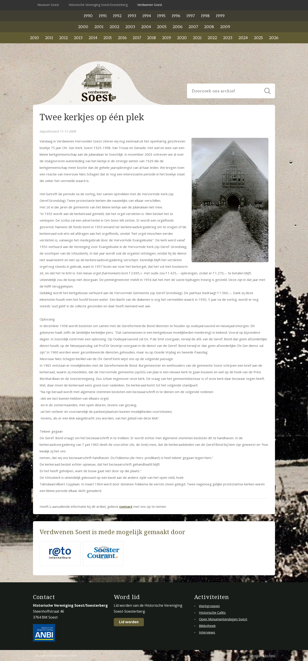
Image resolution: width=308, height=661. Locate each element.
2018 (151, 37)
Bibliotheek (207, 625)
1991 (103, 15)
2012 (63, 37)
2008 (209, 26)
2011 (49, 37)
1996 (176, 15)
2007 (193, 26)
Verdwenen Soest (149, 5)
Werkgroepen (209, 606)
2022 (212, 37)
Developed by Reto (262, 655)
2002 (114, 26)
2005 (162, 26)
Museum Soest (48, 5)
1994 (146, 15)
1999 (220, 15)
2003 (130, 26)
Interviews (207, 632)
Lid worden (129, 621)
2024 (243, 37)
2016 (122, 37)
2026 (273, 37)
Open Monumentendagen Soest (223, 619)
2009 (225, 26)
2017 (137, 37)
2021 (197, 37)
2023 (227, 37)
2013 (78, 37)
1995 (161, 15)
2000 (83, 26)
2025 (258, 37)
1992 (117, 15)
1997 (190, 15)
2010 (34, 37)
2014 (93, 37)
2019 (166, 37)
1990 (88, 15)
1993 (132, 15)
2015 (107, 37)
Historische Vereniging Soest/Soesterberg (98, 5)
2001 (98, 26)
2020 (182, 37)
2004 (146, 26)
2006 (177, 26)
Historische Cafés (212, 612)
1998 (205, 15)
